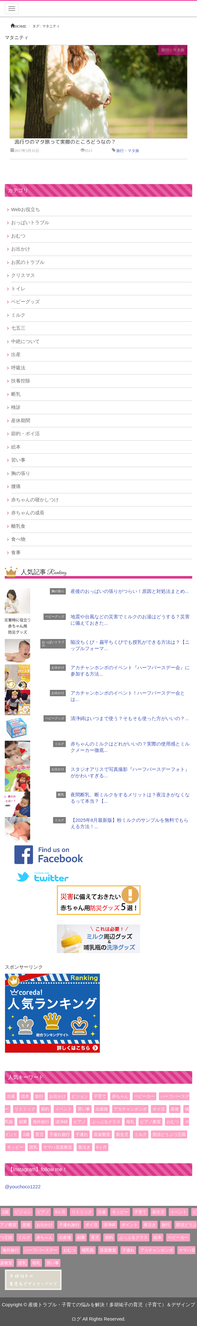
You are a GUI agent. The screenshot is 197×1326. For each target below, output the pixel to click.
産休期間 (20, 420)
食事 (16, 552)
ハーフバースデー (41, 1250)
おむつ (18, 235)
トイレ (18, 288)
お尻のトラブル (27, 262)
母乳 (130, 1121)
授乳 (33, 1147)
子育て (100, 1096)
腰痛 (16, 486)
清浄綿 (61, 1121)
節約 (45, 1109)
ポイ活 (159, 1109)
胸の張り (20, 473)
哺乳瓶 (88, 1250)
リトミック (25, 1109)
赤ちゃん (120, 1096)
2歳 (26, 1134)
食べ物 (18, 539)
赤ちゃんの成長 (27, 512)
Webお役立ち (25, 209)
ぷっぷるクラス (106, 1121)
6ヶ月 (101, 1147)
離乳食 (18, 526)
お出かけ (20, 248)
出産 (16, 354)
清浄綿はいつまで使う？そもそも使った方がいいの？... (130, 718)
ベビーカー (144, 1096)
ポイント (129, 1224)
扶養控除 (20, 380)
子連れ (82, 1134)
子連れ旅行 (59, 1134)
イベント (63, 1109)
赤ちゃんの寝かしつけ (35, 499)
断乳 (16, 394)
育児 (39, 1134)
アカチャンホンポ (130, 1109)
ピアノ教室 (150, 1121)
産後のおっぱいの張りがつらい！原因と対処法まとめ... (130, 591)
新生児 (122, 1134)
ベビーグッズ (25, 301)
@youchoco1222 (23, 1186)
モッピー (15, 1147)
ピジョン (79, 1096)
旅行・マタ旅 (172, 50)
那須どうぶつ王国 (169, 1134)
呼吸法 (18, 367)
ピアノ (79, 1121)
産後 (175, 1109)
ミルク (18, 315)
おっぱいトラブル (30, 222)
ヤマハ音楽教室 (57, 1147)
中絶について (25, 341)
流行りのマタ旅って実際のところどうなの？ (65, 141)
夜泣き (84, 1147)
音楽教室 (102, 1134)
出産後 (102, 1109)
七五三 (18, 328)
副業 (23, 1121)
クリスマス (23, 275)
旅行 (39, 1096)
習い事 (18, 460)
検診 (16, 407)
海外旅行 (41, 1121)
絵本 (16, 447)
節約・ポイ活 (25, 433)
